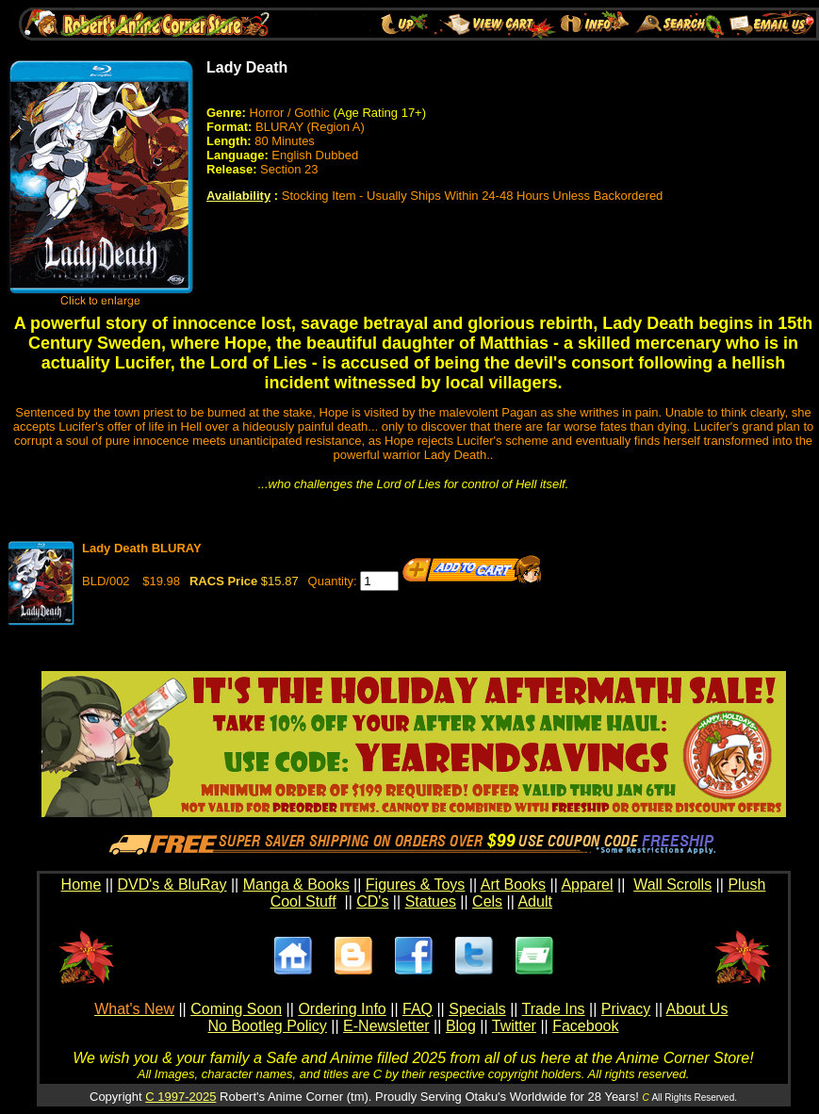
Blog (461, 1026)
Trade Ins (553, 1009)
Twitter (514, 1026)
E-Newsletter (386, 1026)
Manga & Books (296, 884)
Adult (534, 901)
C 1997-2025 (180, 1096)
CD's (372, 901)
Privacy (625, 1009)
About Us (697, 1009)
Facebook (585, 1026)
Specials (477, 1009)
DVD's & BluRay (172, 884)
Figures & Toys (416, 884)
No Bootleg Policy (267, 1026)
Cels (487, 901)
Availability (238, 195)
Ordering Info (341, 1009)
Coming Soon (236, 1009)
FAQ (417, 1009)
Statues (430, 901)
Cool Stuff (303, 901)
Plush (746, 884)
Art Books (513, 884)
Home (81, 884)
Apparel (587, 884)
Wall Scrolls (672, 884)
